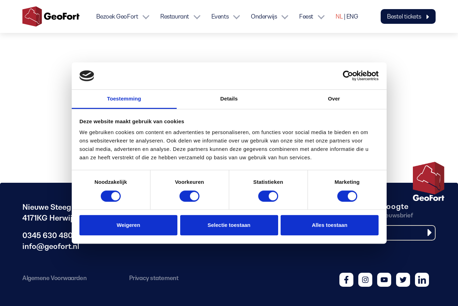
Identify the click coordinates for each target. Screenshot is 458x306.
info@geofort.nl (50, 246)
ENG (352, 16)
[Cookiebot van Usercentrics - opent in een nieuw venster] (348, 76)
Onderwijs (264, 16)
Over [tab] (334, 99)
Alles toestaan (329, 225)
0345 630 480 (47, 235)
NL (339, 16)
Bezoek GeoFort (117, 16)
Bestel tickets (408, 16)
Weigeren (128, 225)
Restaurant (174, 16)
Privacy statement (153, 277)
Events (219, 16)
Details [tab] (229, 99)
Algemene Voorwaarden (54, 277)
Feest (306, 16)
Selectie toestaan (229, 225)
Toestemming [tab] (124, 99)
